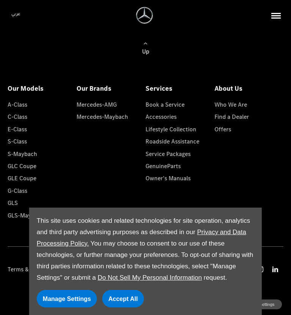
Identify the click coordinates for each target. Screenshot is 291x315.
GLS (13, 203)
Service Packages (168, 154)
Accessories (161, 117)
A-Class (17, 105)
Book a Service (165, 105)
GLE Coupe (22, 178)
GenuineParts (163, 166)
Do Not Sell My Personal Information (150, 277)
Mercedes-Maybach (102, 117)
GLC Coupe (22, 166)
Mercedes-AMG (97, 105)
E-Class (17, 129)
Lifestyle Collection (171, 129)
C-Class (17, 117)
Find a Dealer (231, 117)
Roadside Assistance (172, 141)
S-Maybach (22, 154)
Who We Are (230, 105)
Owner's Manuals (168, 178)
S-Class (17, 141)
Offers (222, 129)
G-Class (17, 191)
